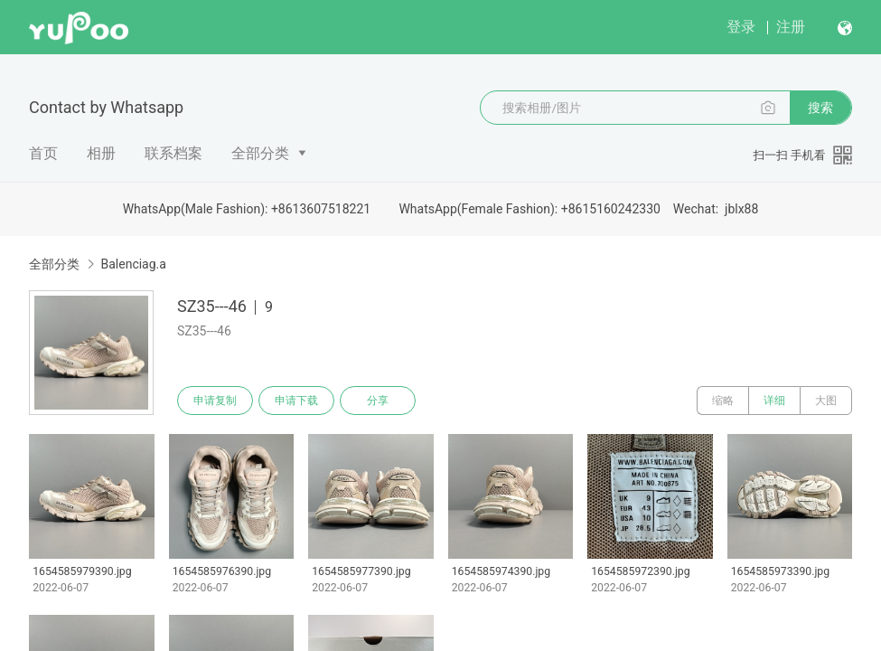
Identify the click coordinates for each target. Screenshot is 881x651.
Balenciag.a (132, 264)
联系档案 (173, 153)
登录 (740, 26)
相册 (101, 153)
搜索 (820, 107)
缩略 (723, 400)
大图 (826, 400)
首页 (43, 153)
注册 (790, 26)
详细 (774, 400)
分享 (378, 400)
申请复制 (215, 400)
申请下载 (296, 400)
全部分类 (260, 153)
